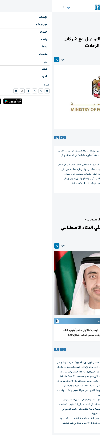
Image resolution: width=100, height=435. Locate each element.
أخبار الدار (87, 24)
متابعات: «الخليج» (76, 137)
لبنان (82, 200)
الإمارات (95, 24)
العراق (61, 200)
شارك (11, 59)
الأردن (72, 200)
